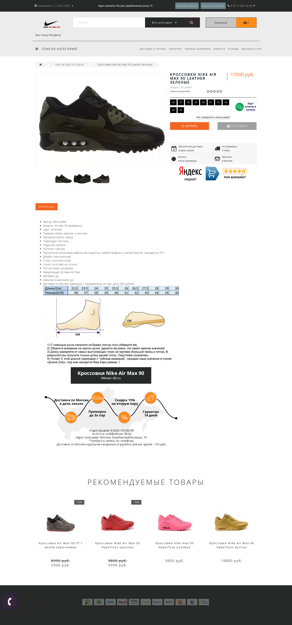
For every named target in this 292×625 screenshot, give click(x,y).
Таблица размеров (195, 48)
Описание (46, 206)
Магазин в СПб (252, 48)
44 (173, 110)
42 (218, 102)
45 (181, 110)
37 (181, 102)
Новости (218, 48)
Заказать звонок (187, 5)
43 (226, 102)
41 (211, 102)
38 (188, 102)
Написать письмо (213, 5)
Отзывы (232, 48)
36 (173, 102)
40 (203, 102)
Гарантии (172, 48)
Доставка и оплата (150, 48)
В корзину (237, 126)
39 (195, 102)
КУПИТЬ (191, 126)
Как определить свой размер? (213, 117)
